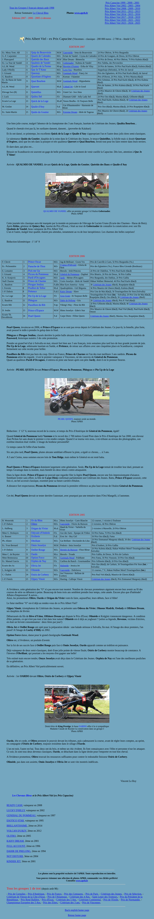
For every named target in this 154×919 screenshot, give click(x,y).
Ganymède (68, 52)
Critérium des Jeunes (140, 91)
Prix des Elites (50, 902)
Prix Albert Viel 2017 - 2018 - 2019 (122, 17)
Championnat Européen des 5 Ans (23, 902)
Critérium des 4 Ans (80, 896)
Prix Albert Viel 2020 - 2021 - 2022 (122, 20)
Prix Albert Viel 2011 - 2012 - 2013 (122, 11)
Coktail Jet (68, 86)
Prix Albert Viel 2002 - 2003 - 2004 (122, 5)
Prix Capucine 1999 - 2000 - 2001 (122, 2)
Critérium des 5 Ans (66, 899)
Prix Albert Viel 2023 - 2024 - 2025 (122, 23)
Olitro (34, 524)
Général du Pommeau (69, 274)
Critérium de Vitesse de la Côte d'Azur (26, 896)
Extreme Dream (70, 112)
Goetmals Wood (70, 73)
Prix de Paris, (92, 894)
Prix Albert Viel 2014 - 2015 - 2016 (122, 14)
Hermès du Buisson (68, 550)
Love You (67, 70)
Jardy (62, 278)
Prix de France (54, 894)
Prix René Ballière (30, 899)
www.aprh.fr (81, 13)
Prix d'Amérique (36, 894)
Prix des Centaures (73, 894)
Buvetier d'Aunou (71, 66)
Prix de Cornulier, (17, 894)
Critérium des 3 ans (69, 902)
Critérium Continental (90, 899)
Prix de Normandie (130, 899)
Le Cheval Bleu (40, 13)
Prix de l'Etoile (110, 899)
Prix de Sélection (132, 894)
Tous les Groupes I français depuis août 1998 (31, 7)
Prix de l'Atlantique (57, 896)
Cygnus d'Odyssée (68, 265)
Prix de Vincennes (91, 902)
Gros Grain (65, 296)
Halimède (64, 565)
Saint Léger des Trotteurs (104, 896)
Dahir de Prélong (67, 300)
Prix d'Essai (48, 899)
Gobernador (68, 63)
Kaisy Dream (66, 291)
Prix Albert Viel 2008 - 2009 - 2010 (122, 8)
